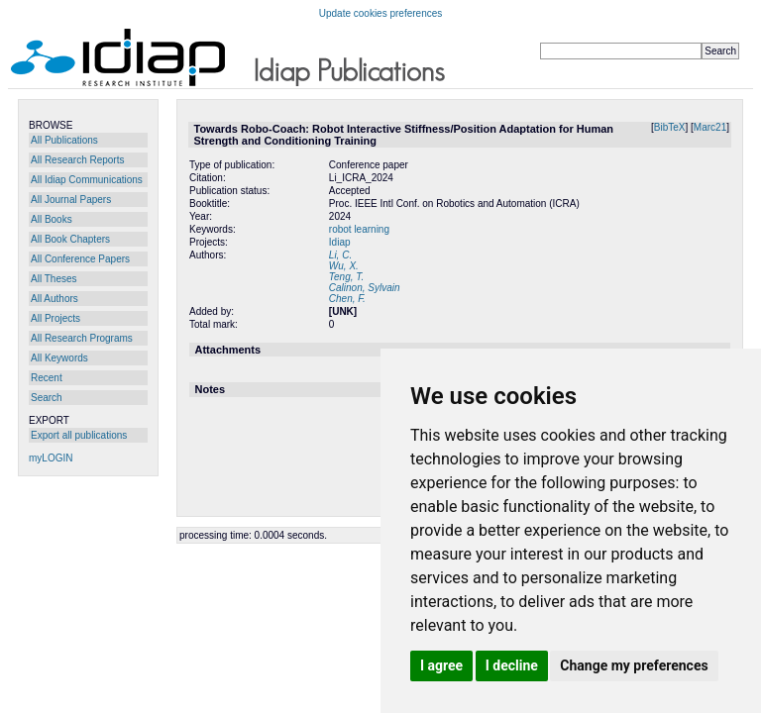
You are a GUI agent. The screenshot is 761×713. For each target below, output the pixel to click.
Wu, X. (344, 265)
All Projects (55, 318)
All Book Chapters (70, 239)
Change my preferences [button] (633, 665)
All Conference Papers (80, 259)
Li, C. (340, 255)
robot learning (359, 229)
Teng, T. (346, 276)
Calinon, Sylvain (364, 287)
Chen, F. (347, 298)
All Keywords (59, 358)
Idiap (340, 242)
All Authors (54, 298)
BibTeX (670, 127)
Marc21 (710, 127)
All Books (51, 219)
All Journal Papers (71, 199)
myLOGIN (50, 458)
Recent (46, 377)
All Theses (54, 278)
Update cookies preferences (381, 13)
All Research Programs (82, 338)
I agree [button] (441, 665)
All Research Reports (77, 159)
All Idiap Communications (87, 179)
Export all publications (79, 435)
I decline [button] (512, 665)
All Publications (64, 140)
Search (46, 397)
